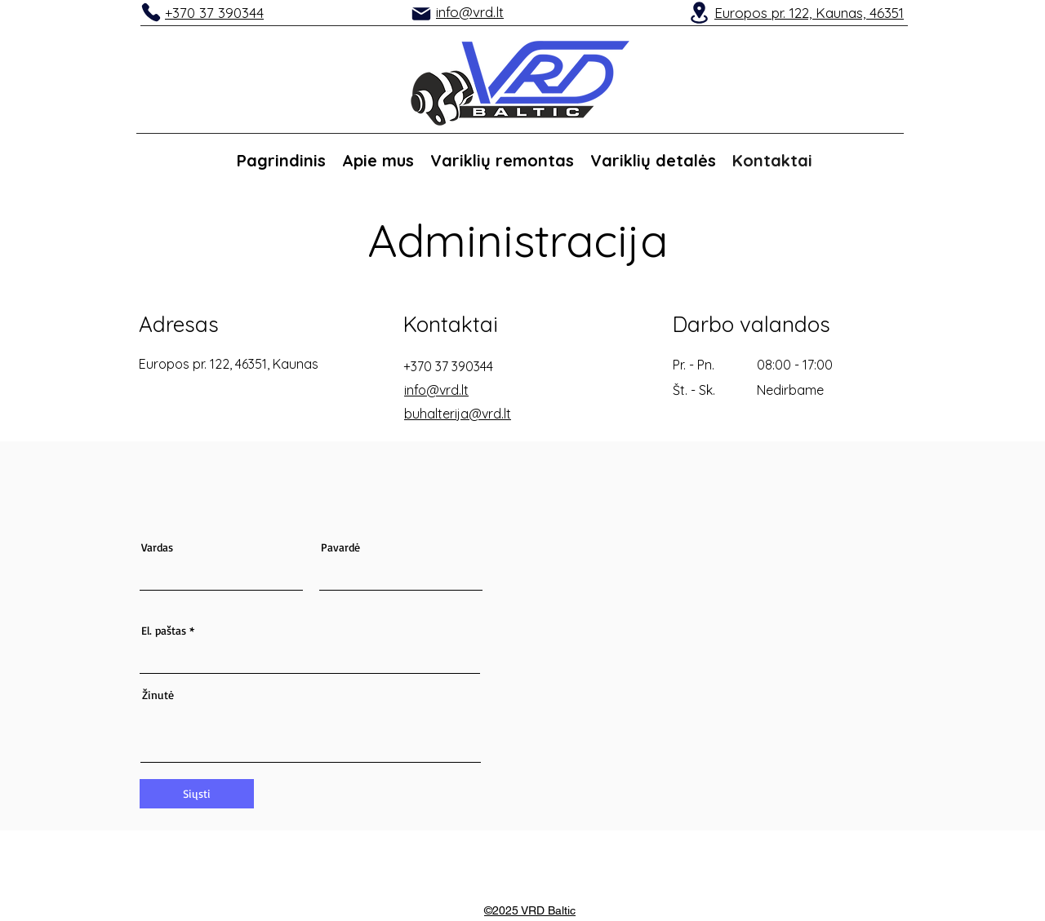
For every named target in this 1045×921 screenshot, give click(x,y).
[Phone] (151, 12)
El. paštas (163, 630)
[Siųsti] (197, 793)
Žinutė (158, 695)
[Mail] (421, 13)
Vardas (157, 547)
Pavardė (340, 547)
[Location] (698, 12)
